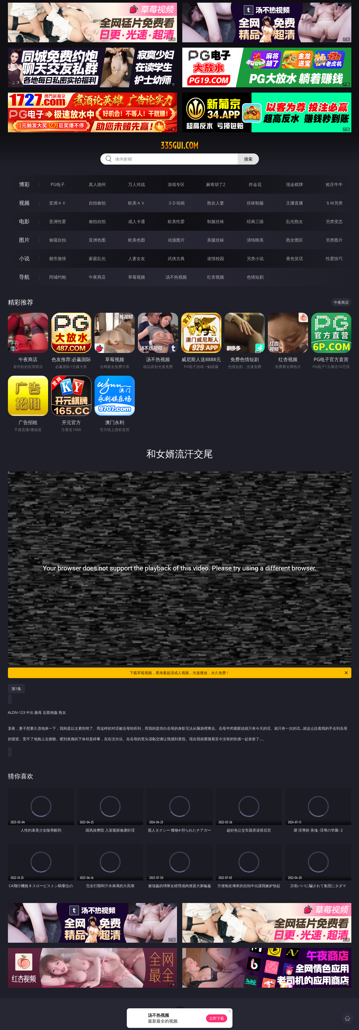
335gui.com (179, 145)
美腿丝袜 (215, 240)
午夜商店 (97, 277)
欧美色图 (136, 240)
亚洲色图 (97, 240)
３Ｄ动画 (176, 203)
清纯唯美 (255, 240)
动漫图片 (176, 240)
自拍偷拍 (97, 203)
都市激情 (57, 258)
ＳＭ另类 (334, 203)
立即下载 (216, 1018)
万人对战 (136, 184)
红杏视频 (215, 277)
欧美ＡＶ (136, 203)
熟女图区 (294, 240)
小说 (24, 258)
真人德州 (97, 184)
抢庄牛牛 (334, 184)
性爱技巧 (334, 258)
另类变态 (334, 221)
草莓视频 (136, 277)
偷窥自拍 (57, 240)
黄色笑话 (294, 258)
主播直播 (294, 203)
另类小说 (255, 258)
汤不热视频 (176, 277)
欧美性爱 (176, 221)
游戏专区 (176, 184)
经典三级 (255, 221)
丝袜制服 (255, 203)
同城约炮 (57, 277)
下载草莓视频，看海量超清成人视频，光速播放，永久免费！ (239, 673)
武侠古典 (176, 258)
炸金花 (255, 184)
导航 (24, 276)
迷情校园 (215, 258)
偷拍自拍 (97, 221)
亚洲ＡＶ (57, 203)
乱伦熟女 (294, 221)
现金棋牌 (294, 184)
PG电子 (58, 184)
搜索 (248, 159)
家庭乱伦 (97, 258)
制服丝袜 (215, 221)
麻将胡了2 (215, 184)
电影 (24, 221)
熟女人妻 (215, 203)
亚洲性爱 (57, 221)
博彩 (24, 184)
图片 (24, 239)
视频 (24, 202)
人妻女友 (136, 258)
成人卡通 (136, 221)
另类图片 (334, 240)
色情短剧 (255, 277)
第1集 (16, 688)
